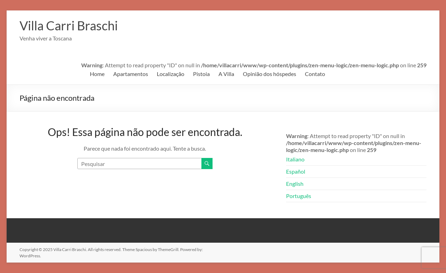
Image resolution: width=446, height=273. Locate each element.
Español (295, 171)
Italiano (295, 159)
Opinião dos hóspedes (269, 73)
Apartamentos (130, 73)
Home (97, 73)
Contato (315, 73)
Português (298, 195)
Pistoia (201, 73)
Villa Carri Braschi (69, 25)
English (294, 183)
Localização (170, 73)
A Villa (226, 73)
